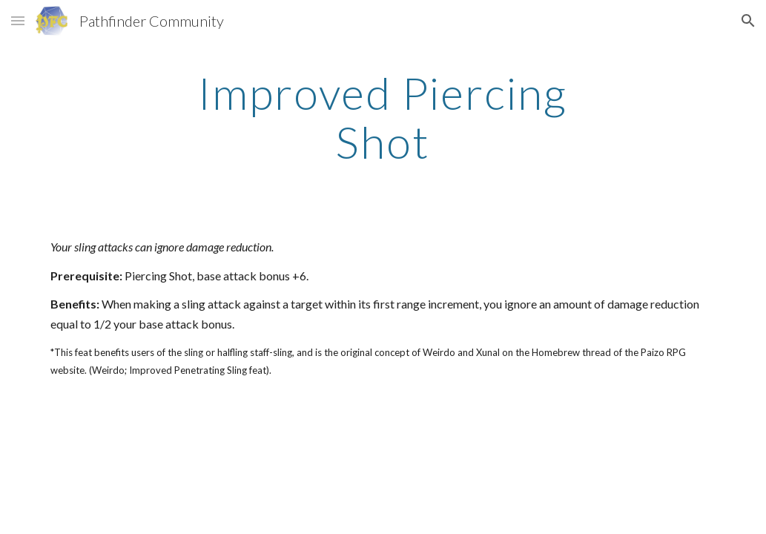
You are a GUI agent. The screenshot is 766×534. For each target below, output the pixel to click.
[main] (383, 117)
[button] (18, 20)
